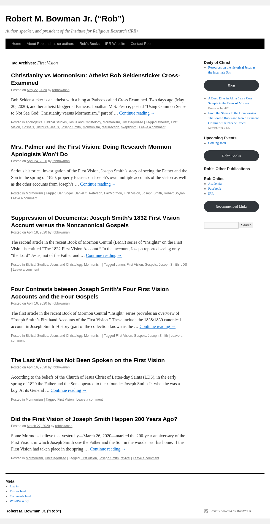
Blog (231, 85)
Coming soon (217, 143)
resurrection (110, 127)
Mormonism (111, 122)
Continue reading (137, 113)
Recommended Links (231, 206)
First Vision (132, 193)
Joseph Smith (71, 127)
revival (125, 458)
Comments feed (20, 496)
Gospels (28, 127)
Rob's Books (231, 156)
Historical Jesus (47, 127)
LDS (184, 265)
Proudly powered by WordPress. (230, 511)
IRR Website (115, 44)
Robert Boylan (174, 193)
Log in (14, 486)
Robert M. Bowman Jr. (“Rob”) (65, 18)
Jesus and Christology (85, 122)
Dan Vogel (64, 193)
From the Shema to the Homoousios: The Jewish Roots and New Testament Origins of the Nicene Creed (233, 118)
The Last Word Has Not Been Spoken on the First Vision (88, 360)
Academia (215, 184)
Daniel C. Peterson (88, 193)
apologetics (34, 122)
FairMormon (113, 193)
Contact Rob (140, 44)
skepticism (128, 127)
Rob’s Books (90, 44)
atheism (163, 122)
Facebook (214, 189)
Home (16, 44)
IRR (211, 194)
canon (120, 265)
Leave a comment (152, 127)
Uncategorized (132, 122)
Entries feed (18, 491)
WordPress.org (19, 501)
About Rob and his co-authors (50, 44)
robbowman (60, 90)
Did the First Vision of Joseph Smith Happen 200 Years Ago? (94, 419)
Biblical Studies (55, 122)
